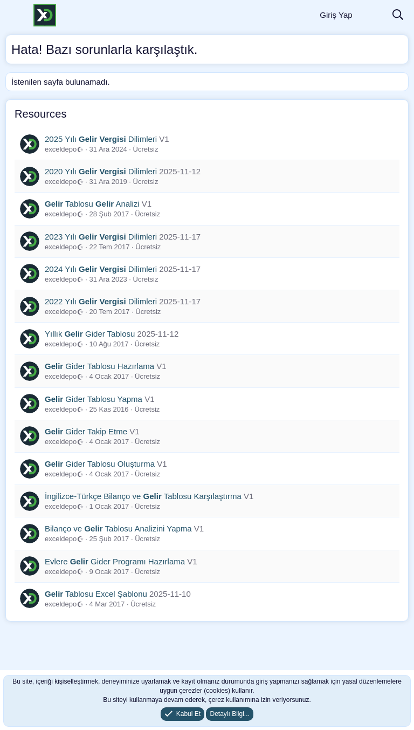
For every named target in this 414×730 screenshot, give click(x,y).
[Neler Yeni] (372, 15)
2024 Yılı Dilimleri (101, 269)
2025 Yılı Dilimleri (101, 139)
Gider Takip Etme (86, 431)
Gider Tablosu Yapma (93, 399)
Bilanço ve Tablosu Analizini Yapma (118, 528)
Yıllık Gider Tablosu (90, 333)
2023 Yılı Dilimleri (101, 236)
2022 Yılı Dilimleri (101, 301)
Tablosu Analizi (92, 203)
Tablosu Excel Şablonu (96, 593)
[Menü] (14, 15)
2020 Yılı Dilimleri (101, 171)
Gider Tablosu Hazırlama (99, 366)
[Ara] (397, 15)
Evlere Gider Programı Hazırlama (115, 561)
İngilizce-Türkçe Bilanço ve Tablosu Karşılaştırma (143, 496)
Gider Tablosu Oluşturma (100, 463)
